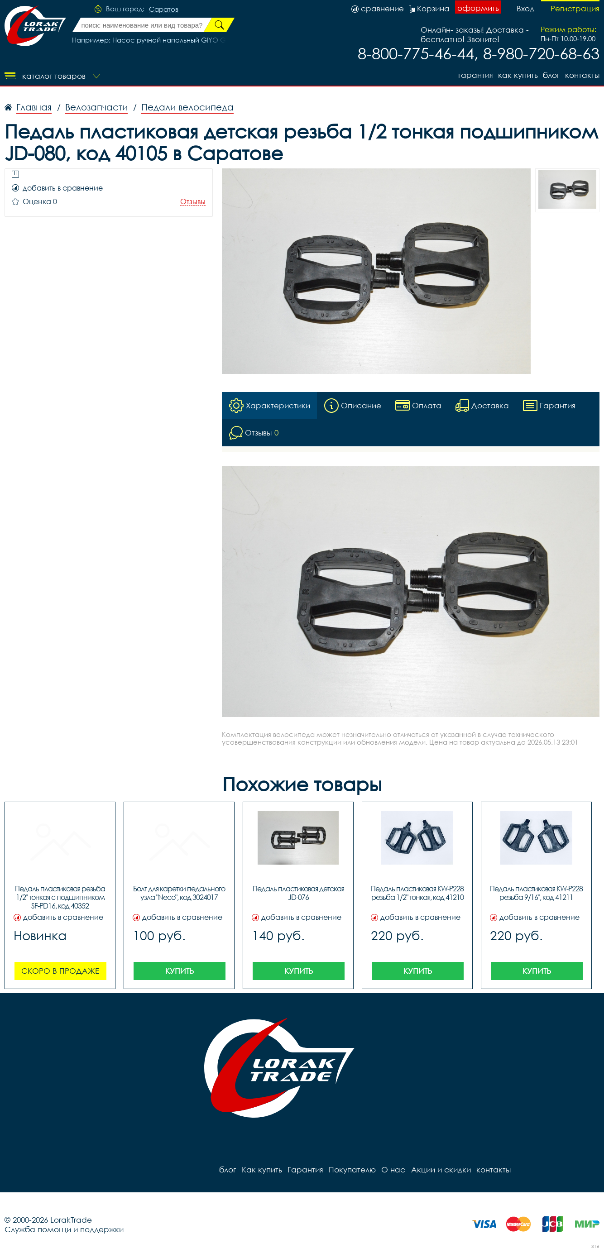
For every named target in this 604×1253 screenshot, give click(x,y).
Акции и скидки (440, 1169)
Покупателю (351, 1169)
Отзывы (193, 202)
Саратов (163, 9)
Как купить (517, 75)
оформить (478, 8)
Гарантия (474, 75)
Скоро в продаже (60, 971)
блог (551, 75)
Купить (179, 971)
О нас (393, 1169)
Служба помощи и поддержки (64, 1229)
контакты (582, 75)
